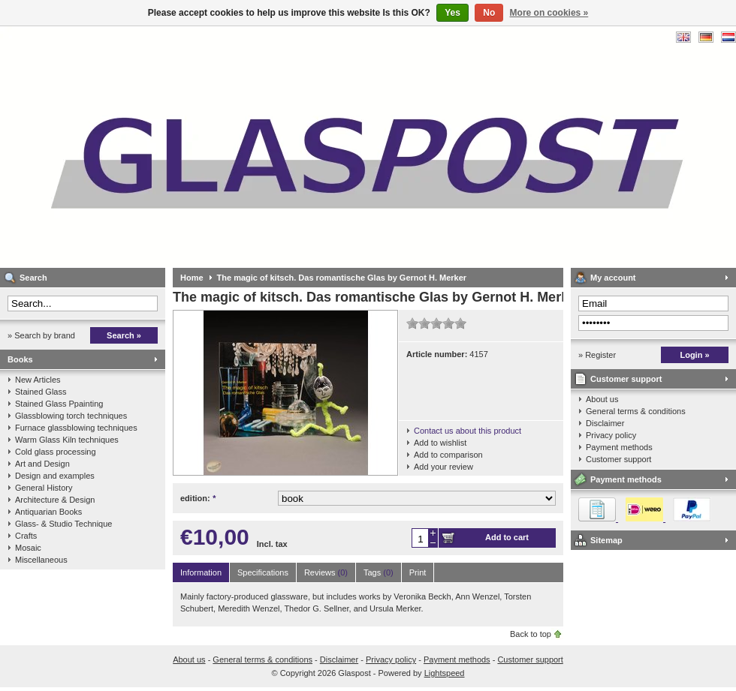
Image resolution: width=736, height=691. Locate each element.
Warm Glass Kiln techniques (67, 439)
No (489, 13)
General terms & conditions (636, 411)
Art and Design (42, 463)
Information (201, 572)
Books (20, 359)
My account (613, 277)
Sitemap (606, 540)
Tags (378, 572)
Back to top (530, 633)
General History (43, 487)
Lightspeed (444, 672)
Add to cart (507, 537)
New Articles (38, 379)
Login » (694, 354)
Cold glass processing (55, 451)
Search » (124, 335)
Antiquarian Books (48, 511)
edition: (198, 498)
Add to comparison (448, 454)
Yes (452, 13)
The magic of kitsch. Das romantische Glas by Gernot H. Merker (342, 277)
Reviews (326, 572)
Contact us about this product (467, 430)
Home (192, 277)
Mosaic (28, 547)
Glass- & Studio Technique (63, 523)
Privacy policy (611, 435)
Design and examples (55, 475)
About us (602, 399)
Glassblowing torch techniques (71, 415)
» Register (597, 354)
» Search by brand (41, 335)
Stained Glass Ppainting (59, 403)
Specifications (262, 572)
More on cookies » (549, 13)
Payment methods (619, 447)
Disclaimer (605, 423)
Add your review (443, 466)
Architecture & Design (55, 499)
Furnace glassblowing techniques (76, 427)
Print (418, 572)
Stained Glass (40, 391)
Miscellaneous (41, 559)
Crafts (26, 535)
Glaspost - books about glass (199, 146)
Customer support (626, 378)
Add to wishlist (440, 442)
